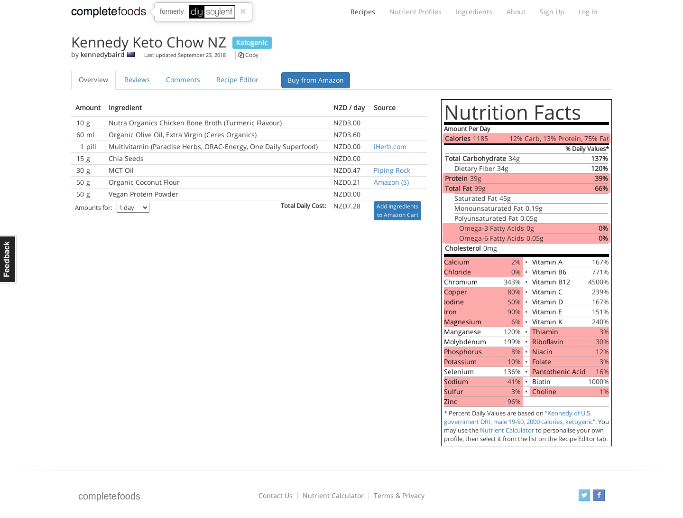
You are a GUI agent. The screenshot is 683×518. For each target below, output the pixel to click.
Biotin (541, 381)
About (516, 11)
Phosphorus (463, 351)
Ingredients (474, 11)
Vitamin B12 (551, 281)
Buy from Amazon (315, 80)
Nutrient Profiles (415, 11)
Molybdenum (465, 341)
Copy (248, 55)
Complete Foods (108, 14)
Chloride (457, 271)
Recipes (362, 14)
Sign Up (552, 11)
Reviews (137, 79)
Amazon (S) (391, 182)
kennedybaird (103, 54)
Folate (541, 361)
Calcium (457, 261)
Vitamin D (547, 301)
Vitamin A (547, 261)
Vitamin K (547, 321)
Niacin (542, 351)
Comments (183, 79)
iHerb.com (390, 146)
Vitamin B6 (549, 271)
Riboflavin (547, 341)
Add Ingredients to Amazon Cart (397, 210)
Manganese (462, 331)
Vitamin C (547, 291)
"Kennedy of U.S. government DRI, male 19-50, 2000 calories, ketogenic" (519, 417)
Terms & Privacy (399, 495)
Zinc (450, 401)
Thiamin (545, 331)
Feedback (8, 259)
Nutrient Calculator (507, 430)
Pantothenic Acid (559, 371)
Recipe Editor (237, 79)
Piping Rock (392, 170)
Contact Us (275, 495)
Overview (93, 79)
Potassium (460, 361)
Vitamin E (547, 311)
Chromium (461, 281)
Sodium (456, 381)
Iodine (454, 301)
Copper (455, 291)
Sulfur (453, 391)
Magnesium (462, 321)
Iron (450, 311)
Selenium (459, 371)
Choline (544, 391)
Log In (588, 11)
